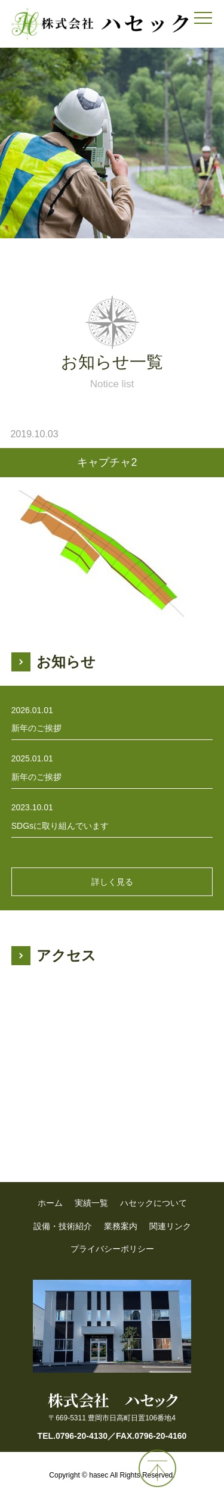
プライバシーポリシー (112, 1249)
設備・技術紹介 (62, 1226)
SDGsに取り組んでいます (60, 826)
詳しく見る (112, 882)
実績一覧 (91, 1203)
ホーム (50, 1203)
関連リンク (170, 1226)
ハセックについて (153, 1203)
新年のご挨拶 (36, 728)
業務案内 (120, 1226)
